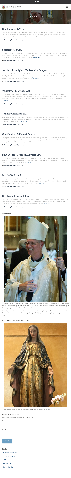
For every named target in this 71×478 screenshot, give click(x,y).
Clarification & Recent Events (18, 134)
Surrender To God (12, 49)
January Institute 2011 (15, 113)
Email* (9, 431)
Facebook (32, 2)
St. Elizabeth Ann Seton (15, 196)
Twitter (35, 2)
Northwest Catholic (9, 456)
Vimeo (38, 2)
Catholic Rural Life (8, 467)
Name (9, 422)
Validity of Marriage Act (16, 90)
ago (20, 40)
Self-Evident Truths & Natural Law (21, 154)
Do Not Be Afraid (11, 175)
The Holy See (7, 463)
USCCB (5, 460)
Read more (42, 37)
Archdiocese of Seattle (10, 453)
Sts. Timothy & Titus (13, 29)
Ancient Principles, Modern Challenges (24, 70)
